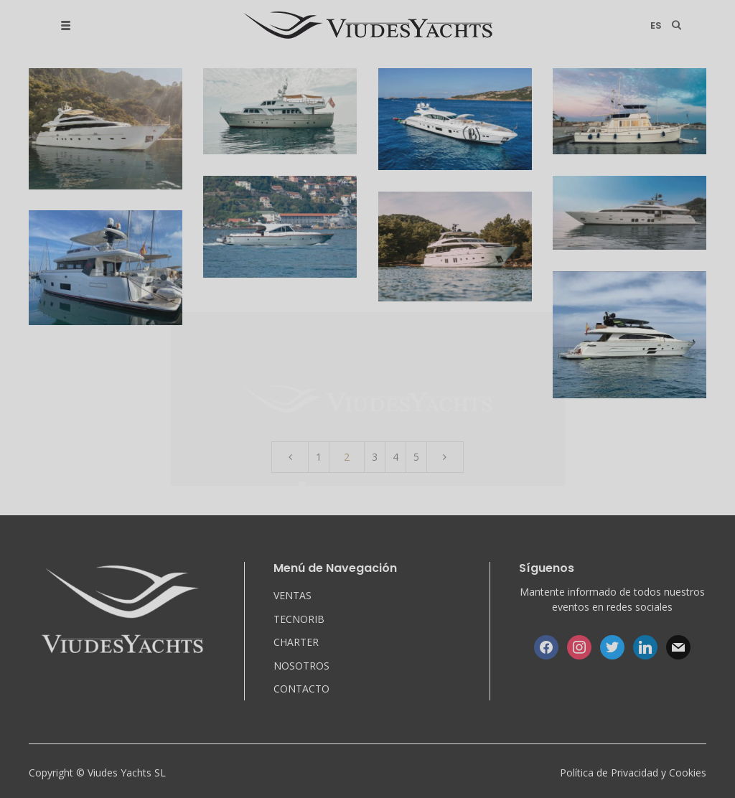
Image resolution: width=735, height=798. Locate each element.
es (656, 25)
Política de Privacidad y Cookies (633, 772)
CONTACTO (301, 688)
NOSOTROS (301, 665)
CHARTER (296, 642)
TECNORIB (298, 619)
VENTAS (292, 595)
